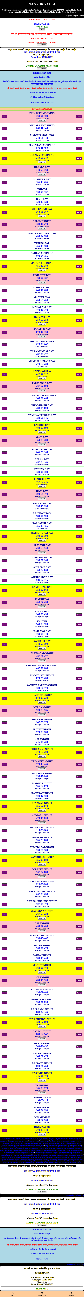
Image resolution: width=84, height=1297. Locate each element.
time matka (69, 1138)
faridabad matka (30, 1141)
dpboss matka (48, 1162)
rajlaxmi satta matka (33, 1155)
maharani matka (34, 1140)
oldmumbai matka (40, 1147)
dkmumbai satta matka (35, 1159)
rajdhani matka (33, 1143)
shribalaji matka (42, 1138)
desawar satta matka (64, 1150)
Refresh (42, 29)
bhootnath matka (55, 1141)
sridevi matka (24, 1138)
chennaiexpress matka (42, 1141)
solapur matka (54, 1140)
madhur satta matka (37, 1150)
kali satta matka (19, 1148)
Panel (79, 116)
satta (20, 1161)
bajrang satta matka (8, 1159)
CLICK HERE (42, 44)
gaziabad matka (19, 1141)
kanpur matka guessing (28, 1162)
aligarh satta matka (62, 1155)
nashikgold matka (17, 1147)
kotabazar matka (52, 1147)
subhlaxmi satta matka (56, 1148)
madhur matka (23, 1140)
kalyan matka (57, 1145)
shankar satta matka (76, 1147)
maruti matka (4, 1140)
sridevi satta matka (7, 1148)
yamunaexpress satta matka (40, 1154)
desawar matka (44, 1140)
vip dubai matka (74, 1161)
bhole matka (49, 1145)
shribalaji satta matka (31, 1148)
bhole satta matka (63, 1157)
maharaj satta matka (23, 1150)
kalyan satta (57, 1162)
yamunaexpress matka (68, 1141)
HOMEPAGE (42, 1289)
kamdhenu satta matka (38, 1157)
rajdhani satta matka (20, 1155)
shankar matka (15, 1138)
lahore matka (79, 1141)
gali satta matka (43, 1148)
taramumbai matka (78, 1140)
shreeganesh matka (65, 1140)
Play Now (42, 120)
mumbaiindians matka (7, 1141)
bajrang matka (67, 1145)
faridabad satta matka (73, 1152)
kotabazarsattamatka (11, 1161)
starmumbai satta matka (48, 1155)
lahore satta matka (55, 1154)
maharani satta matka (50, 1150)
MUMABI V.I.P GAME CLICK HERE (42, 43)
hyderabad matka (75, 1143)
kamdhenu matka (29, 1145)
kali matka (32, 1138)
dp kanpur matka (75, 1162)
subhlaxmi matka (60, 1138)
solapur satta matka (77, 1150)
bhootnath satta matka (25, 1154)
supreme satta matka (8, 1157)
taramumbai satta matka (26, 1152)
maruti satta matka (11, 1150)
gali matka (50, 1138)
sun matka (80, 1195)
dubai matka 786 (15, 1162)
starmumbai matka (54, 1143)
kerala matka (6, 1138)
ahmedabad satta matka (23, 1157)
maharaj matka (14, 1140)
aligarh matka (65, 1143)
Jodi (4, 116)
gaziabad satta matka (59, 1152)
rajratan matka (23, 1143)
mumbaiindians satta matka (43, 1152)
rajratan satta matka (7, 1155)
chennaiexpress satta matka (8, 1154)
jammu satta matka (52, 1157)
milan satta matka (67, 1154)
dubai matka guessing (39, 1161)
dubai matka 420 (64, 1161)
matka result (40, 1162)
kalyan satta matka (75, 1157)
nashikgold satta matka (50, 1159)
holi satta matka (78, 1154)
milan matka (6, 1143)
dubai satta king (27, 1161)
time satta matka (69, 1148)
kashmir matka (76, 1145)
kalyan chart (65, 1162)
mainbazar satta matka (65, 1159)
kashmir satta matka (21, 1159)
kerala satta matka (64, 1147)
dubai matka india (52, 1161)
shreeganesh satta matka (11, 1152)
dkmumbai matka (6, 1147)
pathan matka (78, 1138)
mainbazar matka (29, 1147)
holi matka (14, 1143)
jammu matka (40, 1145)
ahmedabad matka (18, 1145)
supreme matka (7, 1145)
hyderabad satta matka (76, 1155)
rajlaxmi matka (43, 1143)
